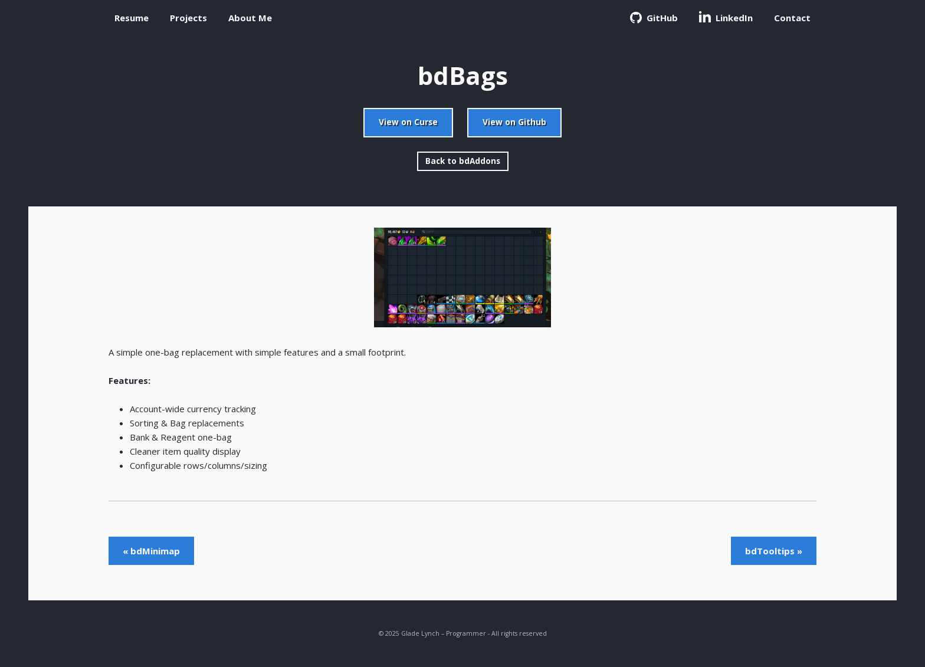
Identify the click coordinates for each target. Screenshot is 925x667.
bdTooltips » (773, 551)
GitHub (654, 18)
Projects (188, 18)
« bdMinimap (151, 551)
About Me (250, 18)
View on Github (514, 122)
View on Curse (408, 122)
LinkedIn (726, 17)
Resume (131, 18)
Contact (792, 18)
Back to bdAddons (462, 161)
